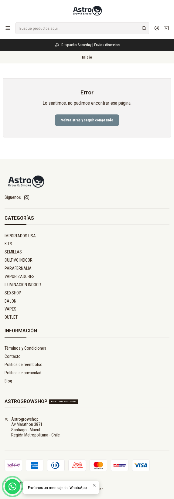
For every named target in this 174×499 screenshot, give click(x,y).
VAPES (10, 309)
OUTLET (11, 317)
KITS (8, 243)
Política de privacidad (23, 372)
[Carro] (166, 28)
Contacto (13, 356)
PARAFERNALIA (18, 268)
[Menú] (8, 28)
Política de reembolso (24, 364)
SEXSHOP (13, 292)
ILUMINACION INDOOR (23, 284)
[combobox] (82, 28)
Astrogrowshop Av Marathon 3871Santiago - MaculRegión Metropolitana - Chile (32, 427)
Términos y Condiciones (25, 348)
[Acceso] (157, 28)
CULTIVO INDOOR (18, 260)
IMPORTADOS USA (20, 235)
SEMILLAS (13, 252)
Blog (8, 380)
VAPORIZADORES (20, 276)
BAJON (10, 301)
